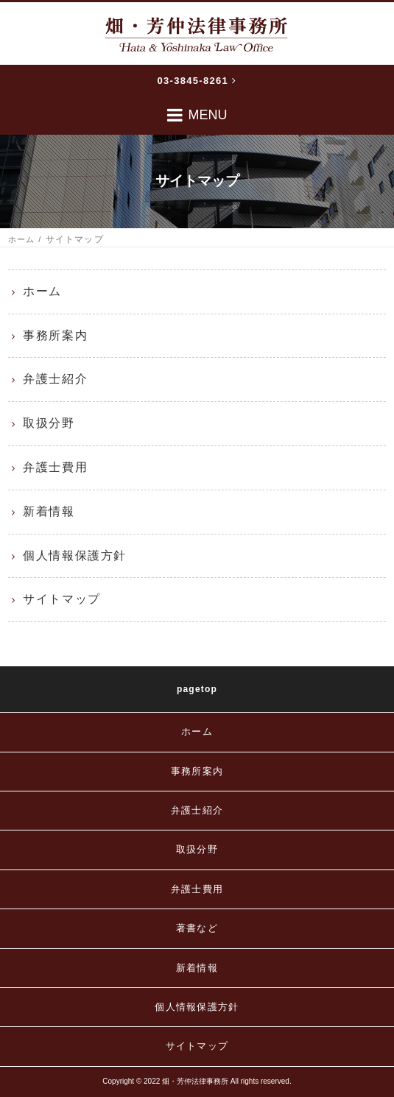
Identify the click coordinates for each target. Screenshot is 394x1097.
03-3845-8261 (197, 80)
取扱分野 (48, 423)
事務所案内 (55, 335)
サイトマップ (62, 599)
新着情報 (48, 511)
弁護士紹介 (55, 379)
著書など (197, 928)
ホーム (21, 240)
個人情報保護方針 (75, 555)
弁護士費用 (55, 467)
